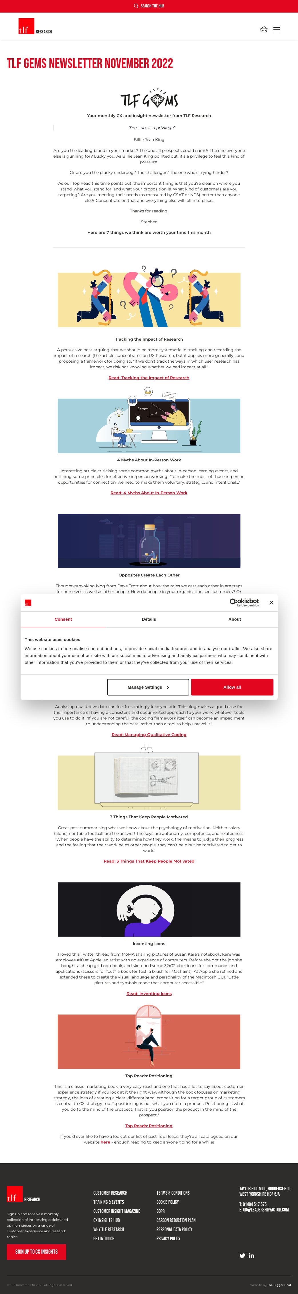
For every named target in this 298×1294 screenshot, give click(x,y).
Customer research (104, 1190)
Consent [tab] (63, 619)
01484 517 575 (255, 1204)
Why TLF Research (102, 1226)
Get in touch (98, 1236)
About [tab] (235, 619)
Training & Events (102, 1199)
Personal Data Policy (168, 1226)
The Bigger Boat (279, 1285)
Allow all (232, 686)
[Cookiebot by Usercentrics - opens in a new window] (234, 602)
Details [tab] (149, 619)
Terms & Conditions (166, 1190)
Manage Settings (148, 686)
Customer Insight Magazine (110, 1208)
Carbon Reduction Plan (169, 1217)
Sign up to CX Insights (36, 1251)
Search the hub (149, 6)
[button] (275, 29)
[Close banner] (271, 603)
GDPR (154, 1208)
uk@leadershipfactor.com (266, 1210)
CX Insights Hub (100, 1217)
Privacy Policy (162, 1236)
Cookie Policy (161, 1199)
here (105, 1142)
